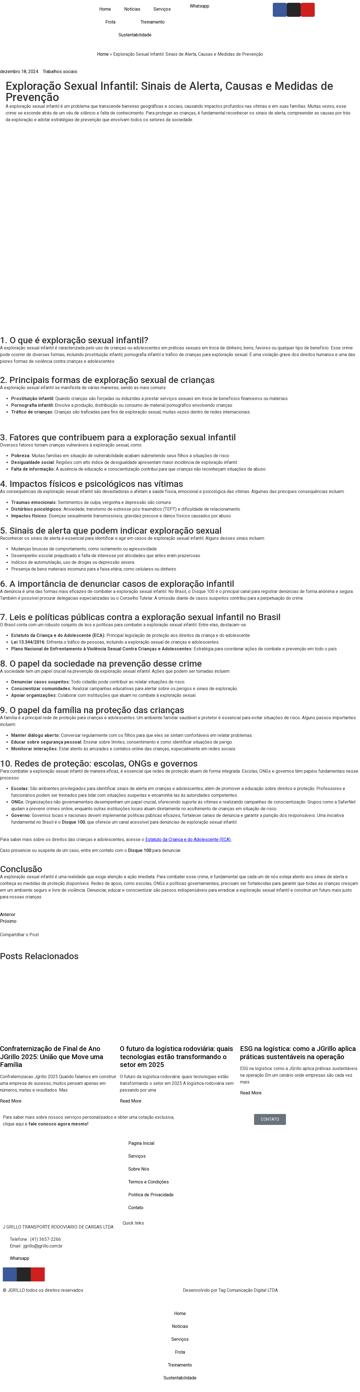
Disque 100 (139, 850)
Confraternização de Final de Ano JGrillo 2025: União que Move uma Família (51, 1057)
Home (105, 9)
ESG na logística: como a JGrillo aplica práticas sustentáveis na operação (298, 1053)
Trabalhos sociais (60, 71)
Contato (135, 1207)
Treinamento (153, 22)
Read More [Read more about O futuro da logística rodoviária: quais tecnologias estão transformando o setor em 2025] (130, 1101)
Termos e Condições (148, 1182)
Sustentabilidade (135, 35)
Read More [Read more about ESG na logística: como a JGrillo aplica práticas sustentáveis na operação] (251, 1093)
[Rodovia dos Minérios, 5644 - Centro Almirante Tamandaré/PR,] (300, 1158)
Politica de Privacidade (151, 1194)
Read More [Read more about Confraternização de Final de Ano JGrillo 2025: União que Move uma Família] (11, 1101)
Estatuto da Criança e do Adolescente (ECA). (188, 839)
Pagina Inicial (141, 1143)
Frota (110, 22)
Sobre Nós (138, 1169)
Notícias (132, 9)
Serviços (162, 9)
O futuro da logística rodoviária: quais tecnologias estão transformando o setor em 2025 (176, 1057)
